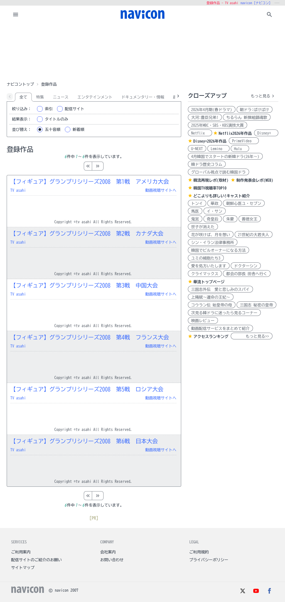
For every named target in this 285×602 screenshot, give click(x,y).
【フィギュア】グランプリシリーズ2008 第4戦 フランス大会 (89, 337)
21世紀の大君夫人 (253, 235)
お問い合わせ (112, 560)
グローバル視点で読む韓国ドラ (218, 172)
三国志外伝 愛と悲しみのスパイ (220, 289)
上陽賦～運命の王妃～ (210, 297)
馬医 (195, 211)
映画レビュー (203, 321)
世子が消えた (203, 227)
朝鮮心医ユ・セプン (243, 203)
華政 (214, 203)
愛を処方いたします (208, 266)
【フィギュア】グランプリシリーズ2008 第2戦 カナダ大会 (86, 233)
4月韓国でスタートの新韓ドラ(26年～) (225, 157)
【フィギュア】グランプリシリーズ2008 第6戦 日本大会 (84, 441)
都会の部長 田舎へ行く (246, 274)
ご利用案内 (21, 552)
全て (23, 97)
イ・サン (214, 211)
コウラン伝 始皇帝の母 (211, 305)
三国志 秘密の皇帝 (256, 305)
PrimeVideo (243, 141)
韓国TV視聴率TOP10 (210, 188)
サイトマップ (23, 568)
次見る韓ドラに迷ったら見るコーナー (224, 313)
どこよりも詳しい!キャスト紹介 (221, 196)
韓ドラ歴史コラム (206, 164)
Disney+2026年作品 (210, 141)
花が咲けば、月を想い (210, 235)
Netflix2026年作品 (235, 133)
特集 (40, 97)
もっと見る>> (251, 336)
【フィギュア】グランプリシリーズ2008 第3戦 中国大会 (84, 285)
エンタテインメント (94, 97)
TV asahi (18, 190)
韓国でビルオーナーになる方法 (218, 250)
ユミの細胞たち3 (205, 258)
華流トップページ (209, 282)
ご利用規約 (199, 552)
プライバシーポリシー (208, 560)
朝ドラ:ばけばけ (254, 110)
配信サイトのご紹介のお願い (36, 560)
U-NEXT (197, 149)
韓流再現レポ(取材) (211, 180)
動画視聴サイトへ (160, 190)
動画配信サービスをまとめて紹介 (220, 328)
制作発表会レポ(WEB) (254, 180)
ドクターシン (245, 266)
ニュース (60, 97)
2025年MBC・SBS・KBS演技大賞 (217, 125)
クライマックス (204, 274)
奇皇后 (212, 219)
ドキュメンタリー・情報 (142, 97)
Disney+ (266, 133)
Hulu (240, 149)
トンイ (197, 203)
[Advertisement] (142, 51)
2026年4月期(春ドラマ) (211, 110)
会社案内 (108, 552)
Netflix (200, 133)
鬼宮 (195, 219)
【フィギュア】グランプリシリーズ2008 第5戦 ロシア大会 (86, 389)
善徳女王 (249, 219)
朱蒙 (230, 219)
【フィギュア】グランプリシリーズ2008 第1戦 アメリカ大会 (89, 181)
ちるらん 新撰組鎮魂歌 (246, 117)
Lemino (218, 149)
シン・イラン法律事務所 (212, 242)
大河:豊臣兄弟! (204, 117)
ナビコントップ (20, 84)
